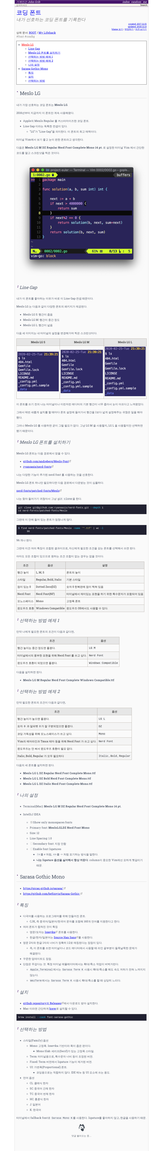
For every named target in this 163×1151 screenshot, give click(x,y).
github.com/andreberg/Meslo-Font (46, 461)
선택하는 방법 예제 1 (40, 56)
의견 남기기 (141, 29)
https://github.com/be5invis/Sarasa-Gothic (51, 893)
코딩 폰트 (28, 12)
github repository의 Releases (42, 1003)
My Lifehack (47, 32)
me (145, 2)
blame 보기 (117, 29)
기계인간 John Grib (28, 2)
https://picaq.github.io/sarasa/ (43, 888)
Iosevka (50, 932)
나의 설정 (34, 64)
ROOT (32, 32)
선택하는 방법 (36, 80)
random (136, 2)
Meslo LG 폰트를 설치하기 (44, 52)
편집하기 (129, 29)
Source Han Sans (65, 937)
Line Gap (34, 48)
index (125, 2)
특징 (31, 72)
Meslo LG (28, 44)
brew (52, 1008)
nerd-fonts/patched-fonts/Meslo (37, 490)
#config (30, 36)
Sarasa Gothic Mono (35, 68)
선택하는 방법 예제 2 (40, 60)
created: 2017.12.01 (137, 24)
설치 (31, 76)
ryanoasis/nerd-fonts (37, 466)
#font (20, 36)
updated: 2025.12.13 (137, 26)
